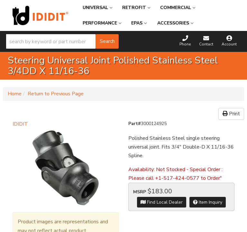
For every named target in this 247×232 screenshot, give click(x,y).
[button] (62, 41)
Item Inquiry (207, 202)
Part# (134, 124)
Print (231, 113)
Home (15, 93)
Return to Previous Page (56, 93)
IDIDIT (20, 124)
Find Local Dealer (162, 202)
